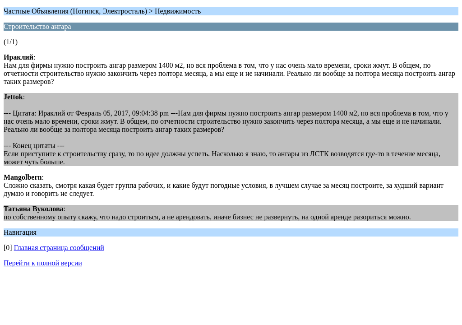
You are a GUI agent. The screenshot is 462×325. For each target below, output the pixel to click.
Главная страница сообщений (59, 247)
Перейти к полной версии (43, 263)
